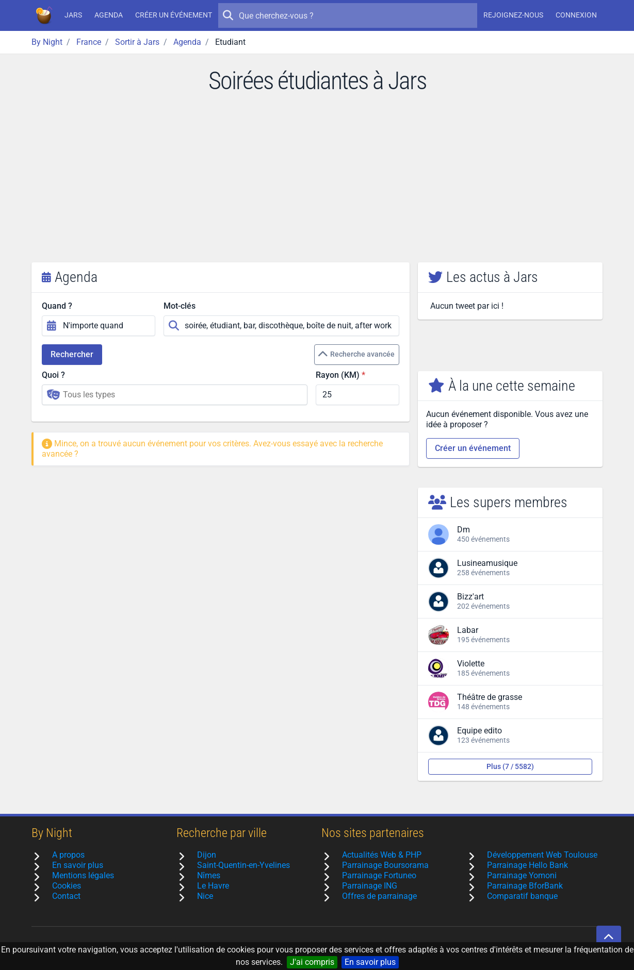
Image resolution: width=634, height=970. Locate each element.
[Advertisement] (317, 185)
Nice (205, 896)
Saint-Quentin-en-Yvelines (243, 865)
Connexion (576, 15)
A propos (68, 855)
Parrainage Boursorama (385, 865)
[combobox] (175, 394)
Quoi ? (53, 375)
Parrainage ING (369, 886)
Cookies (66, 886)
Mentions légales (83, 875)
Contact (66, 896)
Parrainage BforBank (525, 886)
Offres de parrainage (379, 896)
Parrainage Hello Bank (527, 865)
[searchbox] (182, 395)
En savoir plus (370, 962)
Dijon (206, 855)
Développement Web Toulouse (542, 855)
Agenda (108, 15)
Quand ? (57, 306)
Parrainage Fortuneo (379, 875)
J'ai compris (312, 962)
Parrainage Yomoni (522, 875)
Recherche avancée (356, 354)
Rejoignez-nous (513, 15)
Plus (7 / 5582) (510, 766)
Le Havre (213, 886)
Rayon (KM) (338, 375)
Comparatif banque (522, 896)
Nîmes (208, 875)
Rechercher (72, 354)
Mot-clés (180, 306)
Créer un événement (173, 15)
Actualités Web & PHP (381, 855)
